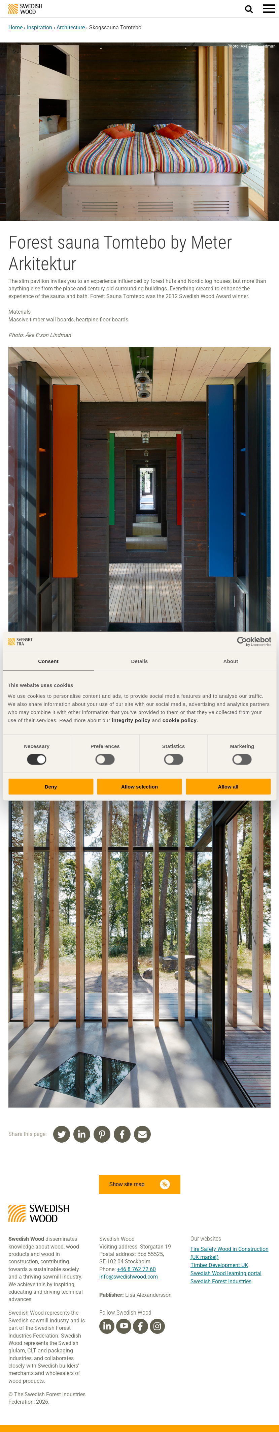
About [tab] (230, 661)
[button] (269, 8)
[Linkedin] (107, 1326)
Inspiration (39, 27)
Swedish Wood (25, 9)
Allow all (228, 786)
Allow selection (139, 786)
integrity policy (131, 720)
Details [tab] (139, 661)
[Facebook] (140, 1326)
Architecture (71, 27)
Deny (51, 786)
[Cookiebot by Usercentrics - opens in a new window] (241, 642)
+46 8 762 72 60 (136, 1269)
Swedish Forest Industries (220, 1281)
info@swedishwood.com (128, 1276)
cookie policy (180, 720)
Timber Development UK (219, 1265)
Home (15, 27)
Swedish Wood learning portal (225, 1273)
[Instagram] (157, 1326)
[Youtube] (124, 1326)
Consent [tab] (48, 661)
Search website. (253, 8)
